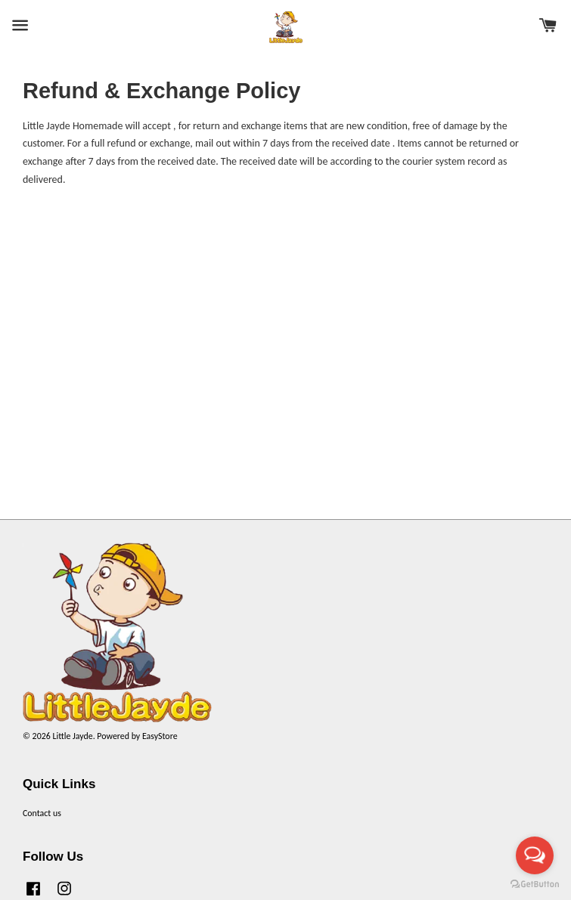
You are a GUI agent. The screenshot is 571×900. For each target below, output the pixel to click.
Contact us (42, 813)
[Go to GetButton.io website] (534, 884)
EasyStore (160, 736)
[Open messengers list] (535, 855)
